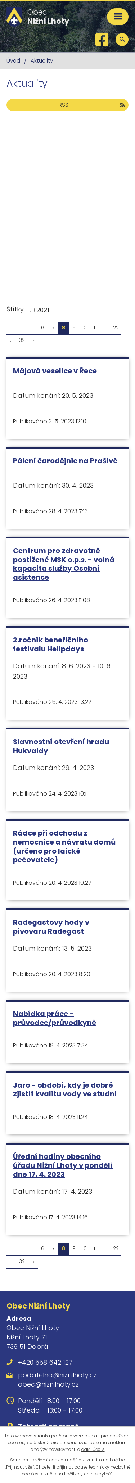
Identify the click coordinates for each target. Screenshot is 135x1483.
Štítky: (15, 309)
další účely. (93, 1449)
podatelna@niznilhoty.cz (57, 1374)
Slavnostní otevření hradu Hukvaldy (61, 746)
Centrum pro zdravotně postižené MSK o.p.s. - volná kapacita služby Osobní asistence (63, 564)
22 (116, 327)
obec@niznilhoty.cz (48, 1384)
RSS (92, 105)
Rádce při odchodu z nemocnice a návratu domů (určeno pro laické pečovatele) (64, 846)
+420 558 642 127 (45, 1362)
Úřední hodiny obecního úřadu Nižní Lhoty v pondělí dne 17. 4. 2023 (63, 1165)
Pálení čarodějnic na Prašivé (65, 461)
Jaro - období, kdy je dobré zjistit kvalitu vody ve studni (65, 1089)
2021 (42, 309)
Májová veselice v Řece (55, 371)
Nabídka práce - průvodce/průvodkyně (54, 1018)
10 (84, 327)
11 (95, 327)
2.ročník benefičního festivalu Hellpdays (50, 644)
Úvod (13, 60)
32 (22, 340)
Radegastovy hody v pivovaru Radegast (51, 926)
